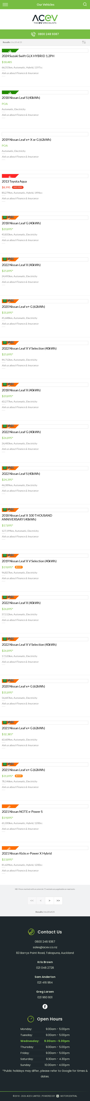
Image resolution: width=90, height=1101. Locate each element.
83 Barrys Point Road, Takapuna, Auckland (45, 953)
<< (32, 901)
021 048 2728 (45, 968)
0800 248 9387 (48, 34)
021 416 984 (45, 982)
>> (58, 901)
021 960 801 (45, 997)
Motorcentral (66, 1096)
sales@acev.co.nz (45, 947)
